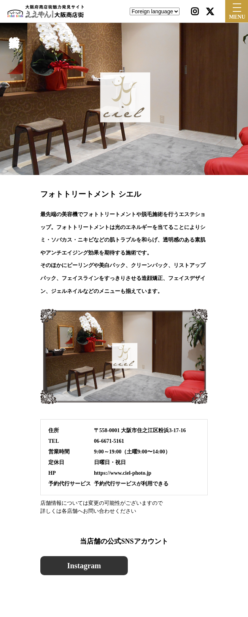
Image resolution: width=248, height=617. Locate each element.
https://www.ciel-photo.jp (122, 473)
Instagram (84, 565)
